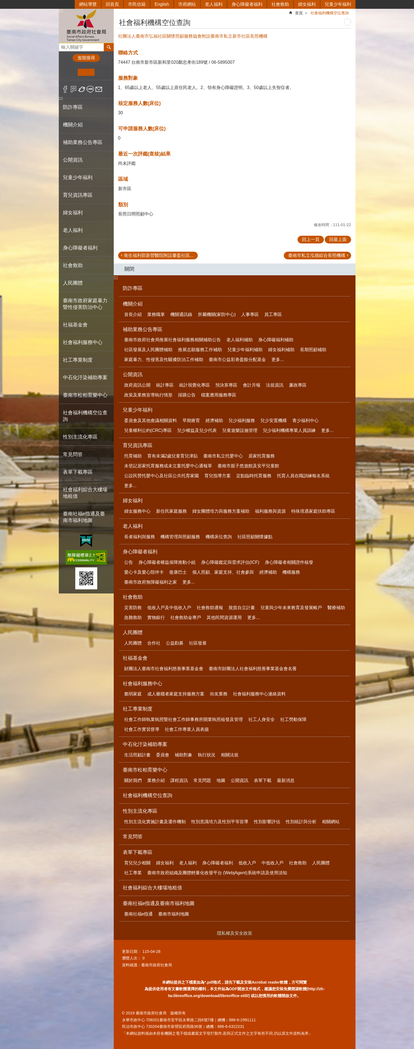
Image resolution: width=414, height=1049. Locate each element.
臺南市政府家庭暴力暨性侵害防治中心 (85, 304)
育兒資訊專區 (137, 445)
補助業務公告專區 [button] (82, 142)
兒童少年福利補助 (245, 349)
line (90, 89)
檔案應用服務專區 (218, 395)
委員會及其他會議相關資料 (150, 420)
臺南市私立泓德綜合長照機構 (316, 255)
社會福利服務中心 (142, 683)
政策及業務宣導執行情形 (148, 395)
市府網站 (187, 4)
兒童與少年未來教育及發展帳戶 (291, 607)
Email (99, 89)
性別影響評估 (267, 821)
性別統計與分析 (301, 821)
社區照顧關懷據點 (255, 536)
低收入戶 (247, 863)
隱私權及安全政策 (234, 933)
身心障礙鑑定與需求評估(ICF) (230, 562)
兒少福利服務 (242, 420)
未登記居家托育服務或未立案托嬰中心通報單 (168, 466)
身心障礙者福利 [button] (80, 248)
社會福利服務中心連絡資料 (259, 694)
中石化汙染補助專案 (145, 744)
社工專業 (133, 872)
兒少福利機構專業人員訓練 (289, 430)
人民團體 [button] (73, 283)
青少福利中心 (305, 420)
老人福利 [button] (73, 230)
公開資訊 (133, 374)
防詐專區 (73, 107)
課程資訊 (179, 780)
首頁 (299, 13)
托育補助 (133, 456)
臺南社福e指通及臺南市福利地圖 (159, 903)
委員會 (162, 755)
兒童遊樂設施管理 (239, 430)
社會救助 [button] (73, 265)
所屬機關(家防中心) (217, 314)
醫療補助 (336, 607)
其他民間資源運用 (224, 617)
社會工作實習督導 (141, 729)
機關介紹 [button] (73, 124)
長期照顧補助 (313, 349)
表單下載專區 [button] (78, 472)
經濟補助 (214, 420)
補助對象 (183, 755)
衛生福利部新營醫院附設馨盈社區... (158, 255)
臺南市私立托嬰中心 (223, 456)
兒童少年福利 (338, 4)
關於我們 (133, 780)
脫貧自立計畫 (242, 607)
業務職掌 (156, 314)
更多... (277, 359)
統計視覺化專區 (194, 385)
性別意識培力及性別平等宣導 (219, 821)
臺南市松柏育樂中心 (145, 770)
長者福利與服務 (139, 536)
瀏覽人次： (131, 958)
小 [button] (69, 72)
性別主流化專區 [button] (80, 437)
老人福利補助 (239, 339)
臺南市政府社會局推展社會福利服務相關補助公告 (172, 339)
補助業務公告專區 (142, 329)
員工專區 (273, 314)
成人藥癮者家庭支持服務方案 (175, 694)
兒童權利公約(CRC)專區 (148, 430)
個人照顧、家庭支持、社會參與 (223, 572)
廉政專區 (298, 385)
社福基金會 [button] (75, 325)
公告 (128, 562)
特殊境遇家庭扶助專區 (313, 511)
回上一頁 (310, 239)
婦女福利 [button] (73, 212)
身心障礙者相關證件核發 (289, 562)
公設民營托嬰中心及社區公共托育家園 (161, 475)
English (162, 4)
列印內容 (347, 22)
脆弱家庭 (133, 694)
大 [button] (103, 72)
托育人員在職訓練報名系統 (303, 475)
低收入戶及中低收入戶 (169, 607)
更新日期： (131, 951)
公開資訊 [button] (73, 160)
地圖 (220, 780)
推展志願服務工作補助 (200, 349)
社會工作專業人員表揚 (187, 729)
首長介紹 (133, 314)
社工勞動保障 (293, 719)
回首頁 (112, 4)
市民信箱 (137, 4)
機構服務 (291, 572)
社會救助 (280, 4)
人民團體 (133, 632)
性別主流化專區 (140, 811)
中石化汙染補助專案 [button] (85, 377)
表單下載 (262, 780)
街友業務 (218, 694)
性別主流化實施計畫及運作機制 (155, 821)
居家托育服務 (261, 456)
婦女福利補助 (281, 349)
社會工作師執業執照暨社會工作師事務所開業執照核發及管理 (183, 719)
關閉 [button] (129, 269)
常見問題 (202, 780)
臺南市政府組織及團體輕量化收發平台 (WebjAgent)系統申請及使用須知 (217, 872)
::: (61, 10)
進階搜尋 (86, 57)
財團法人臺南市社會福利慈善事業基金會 (163, 668)
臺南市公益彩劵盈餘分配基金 (237, 359)
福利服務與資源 (270, 511)
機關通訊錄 (181, 314)
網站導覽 (88, 4)
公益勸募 (175, 643)
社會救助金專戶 (185, 617)
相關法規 (229, 755)
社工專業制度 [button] (78, 360)
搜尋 (63, 45)
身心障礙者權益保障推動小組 (167, 562)
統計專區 (165, 385)
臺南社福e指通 (138, 914)
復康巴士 (178, 572)
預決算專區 (226, 385)
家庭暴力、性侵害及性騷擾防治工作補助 (163, 359)
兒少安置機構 (273, 420)
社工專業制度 (137, 709)
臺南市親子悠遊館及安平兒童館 (248, 466)
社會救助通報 (210, 607)
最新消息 (285, 780)
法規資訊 (275, 385)
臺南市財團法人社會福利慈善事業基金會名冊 (253, 668)
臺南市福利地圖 (173, 914)
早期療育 (191, 420)
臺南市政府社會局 (86, 25)
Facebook (65, 89)
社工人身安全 (261, 719)
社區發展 (198, 643)
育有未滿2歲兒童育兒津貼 (172, 456)
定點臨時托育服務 (253, 475)
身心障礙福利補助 (275, 339)
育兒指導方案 (217, 475)
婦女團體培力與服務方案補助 (220, 511)
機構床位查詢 (218, 536)
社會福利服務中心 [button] (82, 342)
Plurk (73, 89)
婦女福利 (307, 4)
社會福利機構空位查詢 (85, 416)
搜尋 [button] (109, 47)
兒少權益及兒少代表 (197, 430)
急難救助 (133, 617)
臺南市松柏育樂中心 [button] (85, 395)
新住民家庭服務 (171, 511)
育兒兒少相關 (137, 863)
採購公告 (187, 395)
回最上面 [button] (338, 239)
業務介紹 (156, 780)
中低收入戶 (273, 863)
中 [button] (86, 72)
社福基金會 (135, 658)
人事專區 (250, 314)
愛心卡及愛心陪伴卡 (144, 572)
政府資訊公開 (137, 385)
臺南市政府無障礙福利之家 (150, 582)
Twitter (82, 89)
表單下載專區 (137, 852)
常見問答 (73, 454)
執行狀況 (206, 755)
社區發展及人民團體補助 (148, 349)
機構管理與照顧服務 (180, 536)
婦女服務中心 (137, 511)
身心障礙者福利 (247, 4)
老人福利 (214, 4)
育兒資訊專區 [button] (78, 195)
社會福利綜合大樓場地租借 (85, 493)
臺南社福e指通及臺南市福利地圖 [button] (84, 517)
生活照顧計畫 (137, 755)
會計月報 (251, 385)
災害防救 (133, 607)
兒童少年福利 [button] (78, 177)
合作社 (153, 643)
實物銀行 (156, 617)
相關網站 (331, 821)
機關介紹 (133, 304)
